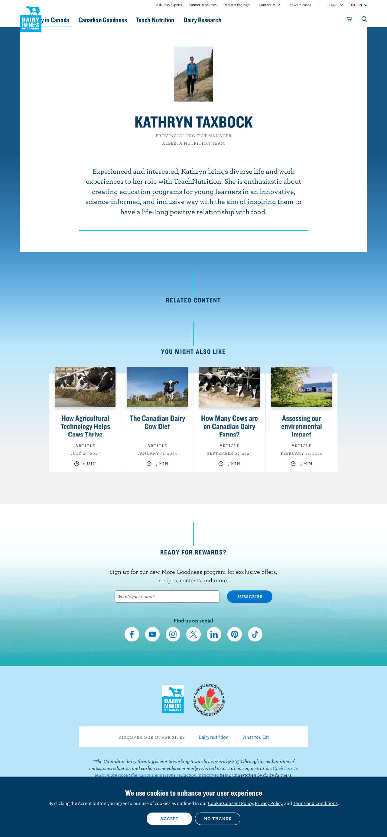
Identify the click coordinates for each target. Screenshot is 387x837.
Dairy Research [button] (250, 19)
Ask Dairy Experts (169, 4)
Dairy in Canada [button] (76, 19)
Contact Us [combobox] (267, 4)
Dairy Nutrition (214, 737)
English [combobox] (332, 5)
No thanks (218, 818)
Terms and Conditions (315, 803)
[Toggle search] (365, 20)
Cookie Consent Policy (230, 803)
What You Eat (255, 737)
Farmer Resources (202, 4)
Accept (169, 818)
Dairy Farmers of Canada (30, 18)
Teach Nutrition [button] (196, 19)
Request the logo (237, 4)
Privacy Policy (268, 803)
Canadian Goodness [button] (136, 19)
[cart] (349, 20)
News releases (300, 4)
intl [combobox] (359, 5)
